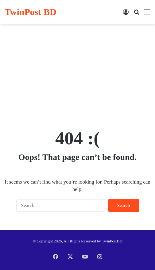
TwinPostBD (112, 241)
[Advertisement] (77, 73)
